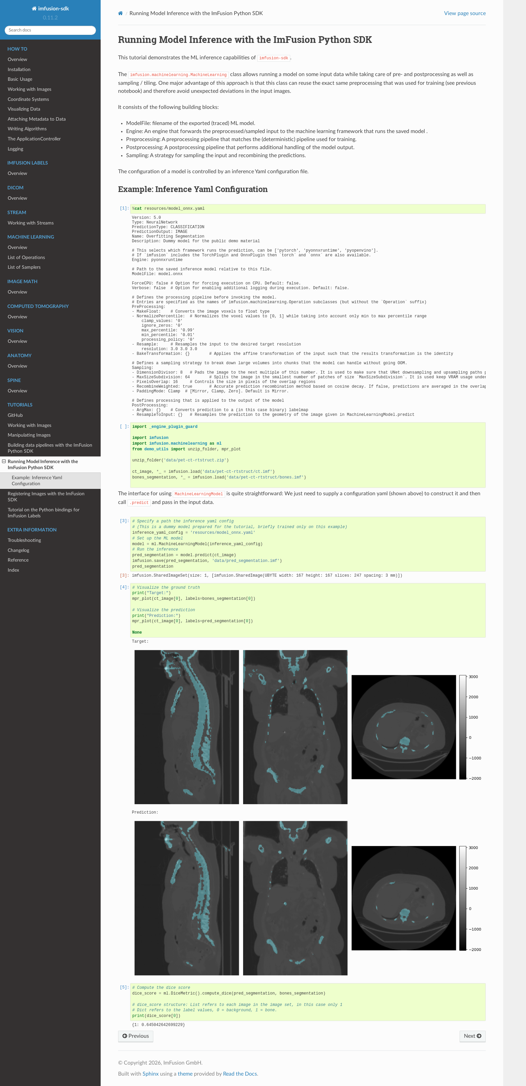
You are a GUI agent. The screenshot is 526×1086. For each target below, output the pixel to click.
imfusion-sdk (53, 8)
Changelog (18, 550)
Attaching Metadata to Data (37, 119)
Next (472, 1036)
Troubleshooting (24, 540)
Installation (19, 69)
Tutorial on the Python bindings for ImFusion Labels (44, 512)
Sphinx (151, 1074)
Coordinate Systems (28, 99)
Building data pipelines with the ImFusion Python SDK (50, 448)
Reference (18, 560)
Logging (15, 148)
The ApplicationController (34, 138)
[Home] (120, 13)
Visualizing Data (24, 109)
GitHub (15, 415)
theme (185, 1074)
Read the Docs (240, 1074)
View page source (465, 13)
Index (13, 570)
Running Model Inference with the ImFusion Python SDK (40, 464)
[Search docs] (50, 30)
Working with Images (29, 89)
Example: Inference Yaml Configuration (37, 480)
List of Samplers (24, 267)
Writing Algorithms (27, 128)
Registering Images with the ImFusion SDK (46, 496)
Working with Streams (31, 223)
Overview (17, 59)
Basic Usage (20, 79)
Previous (135, 1036)
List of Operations (26, 257)
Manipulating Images (29, 435)
